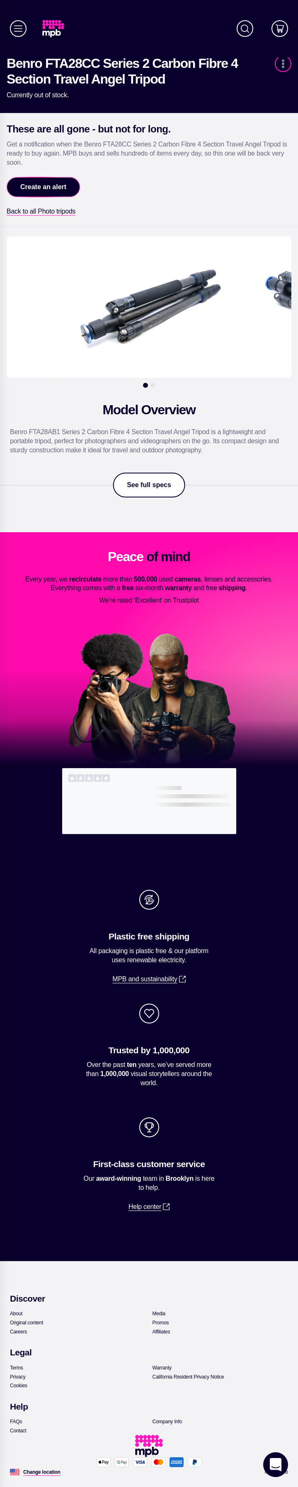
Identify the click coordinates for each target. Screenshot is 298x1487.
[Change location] (42, 1472)
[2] (152, 385)
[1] (145, 385)
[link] (56, 29)
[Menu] (18, 28)
